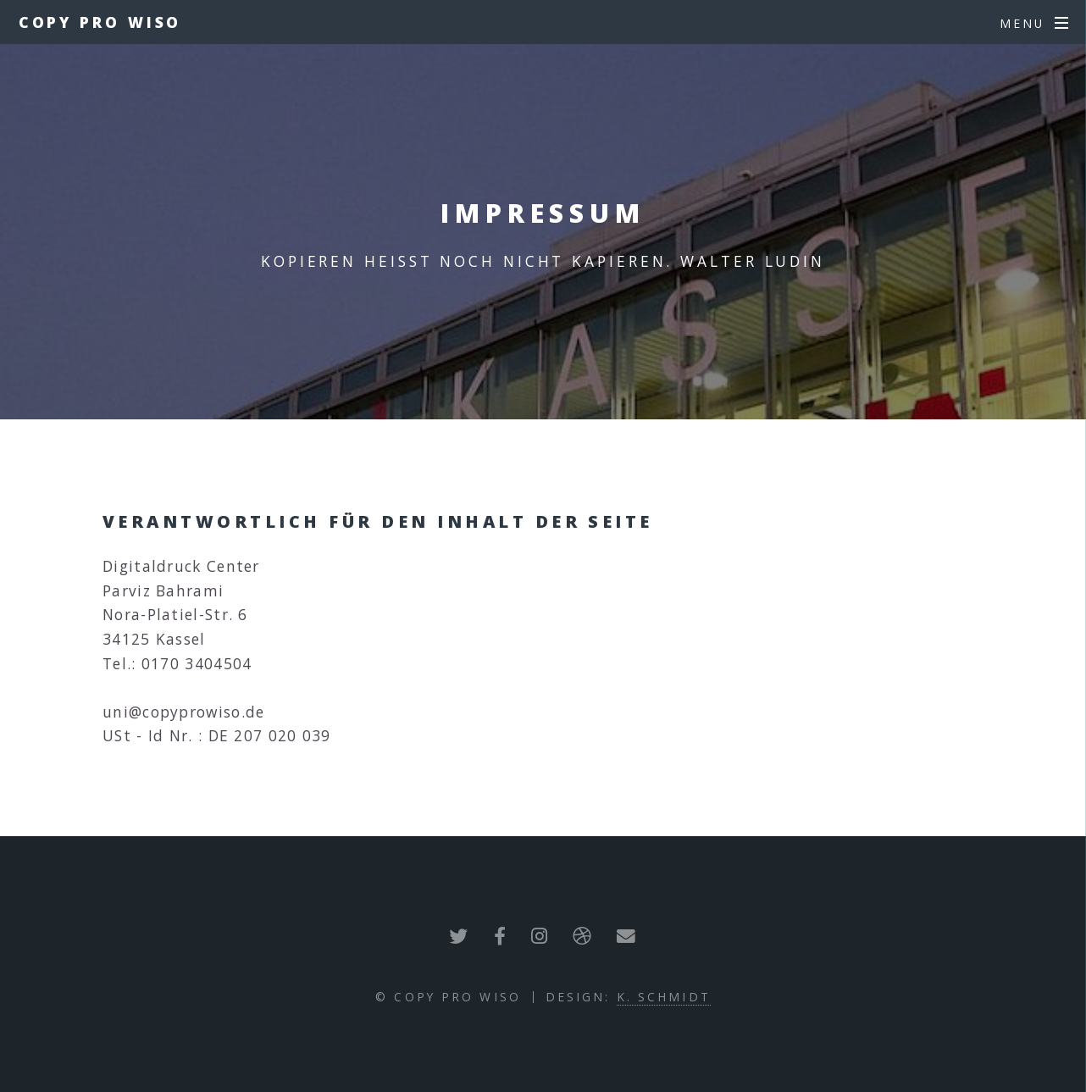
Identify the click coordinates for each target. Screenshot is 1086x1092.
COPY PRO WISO (100, 22)
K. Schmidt (664, 997)
